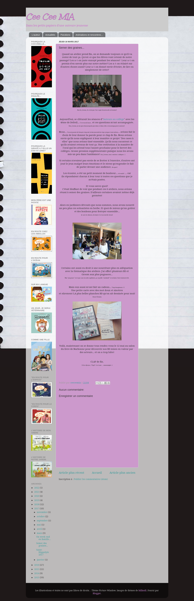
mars (40, 533)
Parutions (65, 34)
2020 (37, 496)
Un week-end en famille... (43, 538)
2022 (37, 487)
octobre (41, 516)
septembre (42, 520)
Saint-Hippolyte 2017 (42, 552)
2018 (37, 504)
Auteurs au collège (113, 119)
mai (39, 524)
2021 (37, 492)
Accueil (97, 472)
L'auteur (36, 34)
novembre (42, 512)
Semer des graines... (42, 544)
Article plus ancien (122, 472)
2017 (37, 508)
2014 (37, 573)
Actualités (50, 34)
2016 (37, 565)
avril (40, 529)
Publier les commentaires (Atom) (91, 479)
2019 (37, 500)
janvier (41, 559)
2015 (37, 569)
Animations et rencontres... (89, 34)
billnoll (142, 590)
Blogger (97, 593)
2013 (37, 577)
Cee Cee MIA (50, 16)
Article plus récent (71, 472)
